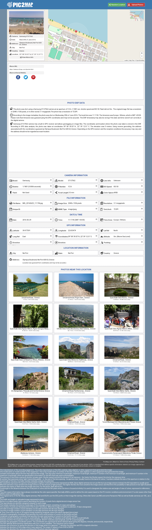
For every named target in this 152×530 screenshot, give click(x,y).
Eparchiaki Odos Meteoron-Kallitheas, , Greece (76, 360)
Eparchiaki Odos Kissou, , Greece (121, 298)
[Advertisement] (93, 81)
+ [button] (141, 53)
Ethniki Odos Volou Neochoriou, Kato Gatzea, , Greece (76, 329)
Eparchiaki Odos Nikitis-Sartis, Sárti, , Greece (31, 422)
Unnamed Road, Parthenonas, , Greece (76, 391)
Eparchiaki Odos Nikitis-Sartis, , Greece (122, 391)
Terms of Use (124, 462)
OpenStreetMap (140, 60)
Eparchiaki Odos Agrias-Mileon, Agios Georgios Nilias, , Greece (32, 329)
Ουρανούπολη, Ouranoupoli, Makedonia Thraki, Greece (122, 453)
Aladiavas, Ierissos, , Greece (31, 453)
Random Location (118, 5)
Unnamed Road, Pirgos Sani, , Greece (76, 298)
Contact (141, 462)
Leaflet (126, 60)
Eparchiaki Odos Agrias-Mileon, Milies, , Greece (122, 329)
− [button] (141, 56)
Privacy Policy (133, 462)
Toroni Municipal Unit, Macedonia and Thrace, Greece (121, 422)
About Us (116, 462)
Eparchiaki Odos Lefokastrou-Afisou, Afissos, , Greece (30, 360)
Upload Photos (137, 5)
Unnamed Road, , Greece (31, 298)
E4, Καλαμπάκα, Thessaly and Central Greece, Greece (30, 391)
